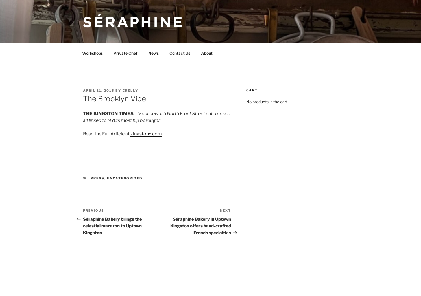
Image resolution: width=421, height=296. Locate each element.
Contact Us (179, 53)
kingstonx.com (146, 134)
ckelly (130, 91)
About (207, 53)
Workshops (92, 53)
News (153, 53)
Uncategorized (124, 178)
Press (97, 178)
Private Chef (126, 53)
